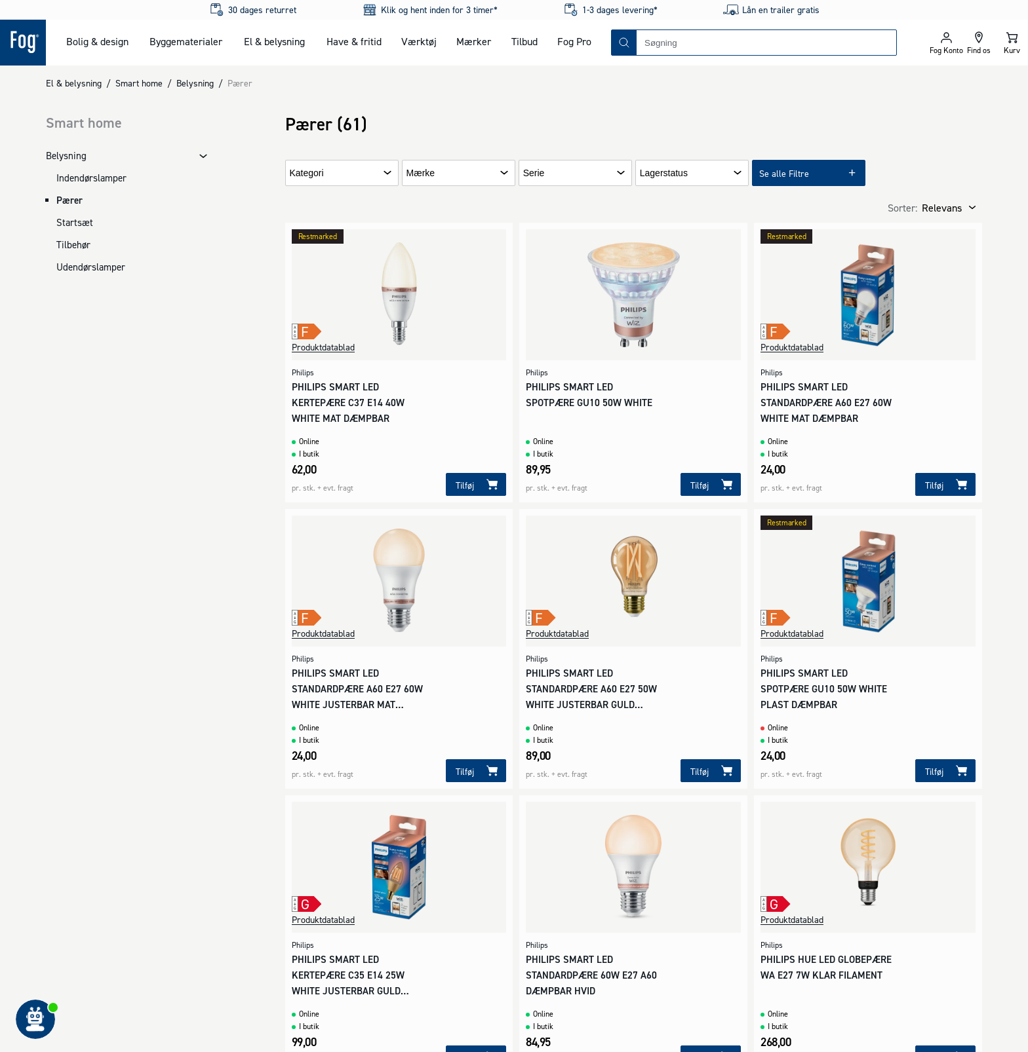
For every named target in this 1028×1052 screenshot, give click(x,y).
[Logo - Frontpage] (23, 43)
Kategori (307, 173)
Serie (534, 173)
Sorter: (902, 207)
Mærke (420, 173)
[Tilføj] (476, 484)
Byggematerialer (185, 41)
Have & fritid (354, 41)
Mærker (473, 41)
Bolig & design (97, 41)
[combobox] (766, 42)
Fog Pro (574, 41)
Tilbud (524, 41)
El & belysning (274, 41)
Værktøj (419, 41)
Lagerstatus (664, 173)
